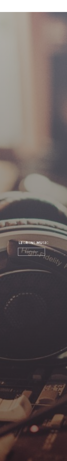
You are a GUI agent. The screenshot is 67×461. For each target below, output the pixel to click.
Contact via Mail (30, 252)
